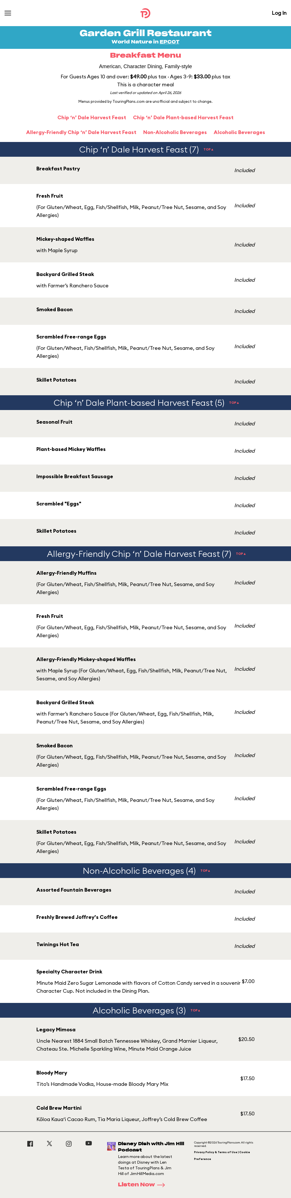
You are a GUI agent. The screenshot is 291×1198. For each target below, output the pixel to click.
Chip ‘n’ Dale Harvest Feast (91, 117)
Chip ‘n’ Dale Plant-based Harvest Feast (183, 117)
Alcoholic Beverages (239, 132)
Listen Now (143, 1184)
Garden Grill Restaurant (145, 33)
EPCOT (169, 42)
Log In (279, 13)
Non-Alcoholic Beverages (175, 132)
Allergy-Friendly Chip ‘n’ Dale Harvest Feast (81, 132)
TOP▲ (208, 149)
